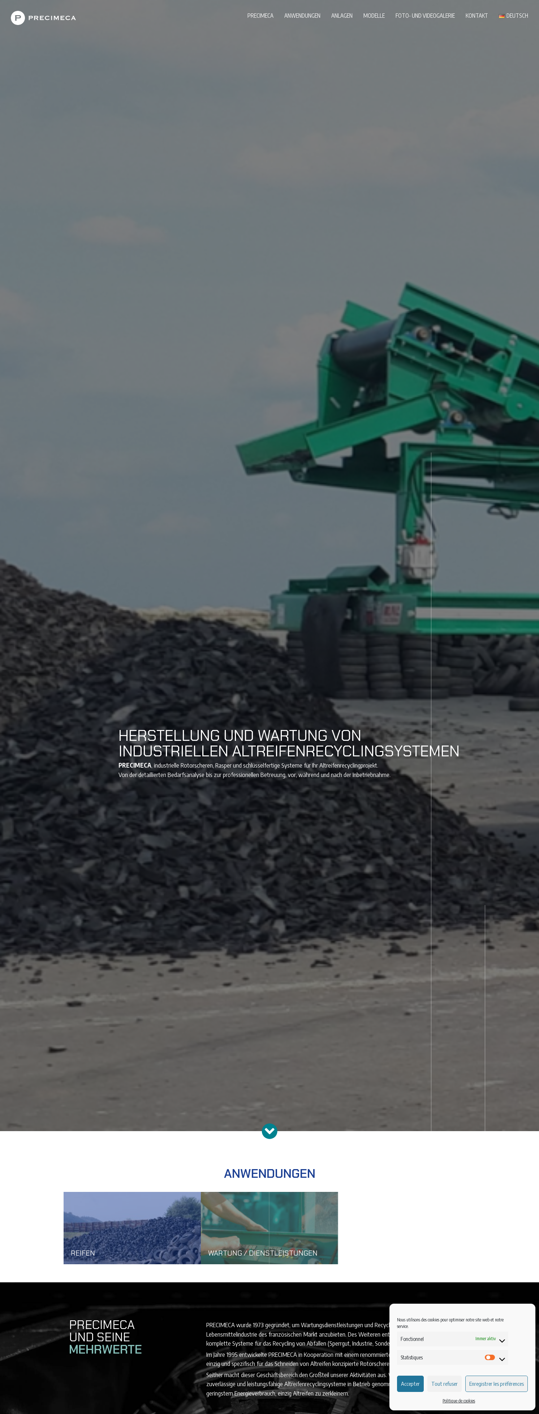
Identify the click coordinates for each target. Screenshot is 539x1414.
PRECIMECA (260, 15)
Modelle (374, 15)
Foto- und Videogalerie (425, 15)
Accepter (410, 1383)
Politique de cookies (459, 1401)
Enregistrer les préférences (496, 1383)
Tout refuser (444, 1383)
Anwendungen (302, 15)
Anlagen (342, 15)
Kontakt (477, 15)
